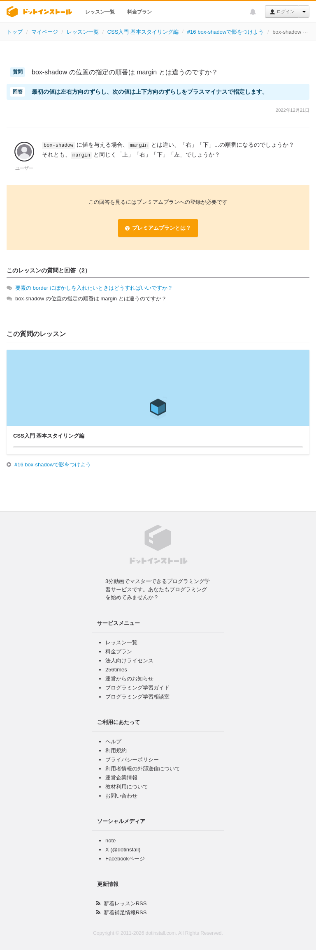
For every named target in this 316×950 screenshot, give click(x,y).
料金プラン (139, 12)
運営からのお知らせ (129, 679)
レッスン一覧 (100, 12)
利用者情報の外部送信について (142, 769)
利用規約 (116, 750)
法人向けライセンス (129, 660)
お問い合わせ (121, 796)
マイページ (44, 32)
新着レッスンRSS (125, 903)
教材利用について (126, 787)
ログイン (282, 12)
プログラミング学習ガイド (137, 688)
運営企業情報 (121, 778)
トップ (15, 32)
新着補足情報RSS (125, 912)
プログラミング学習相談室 (137, 697)
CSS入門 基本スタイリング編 (143, 32)
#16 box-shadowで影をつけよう (225, 32)
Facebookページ (125, 858)
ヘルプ (113, 741)
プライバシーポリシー (132, 759)
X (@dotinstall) (122, 849)
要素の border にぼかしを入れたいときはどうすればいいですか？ (94, 288)
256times (116, 669)
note (110, 840)
